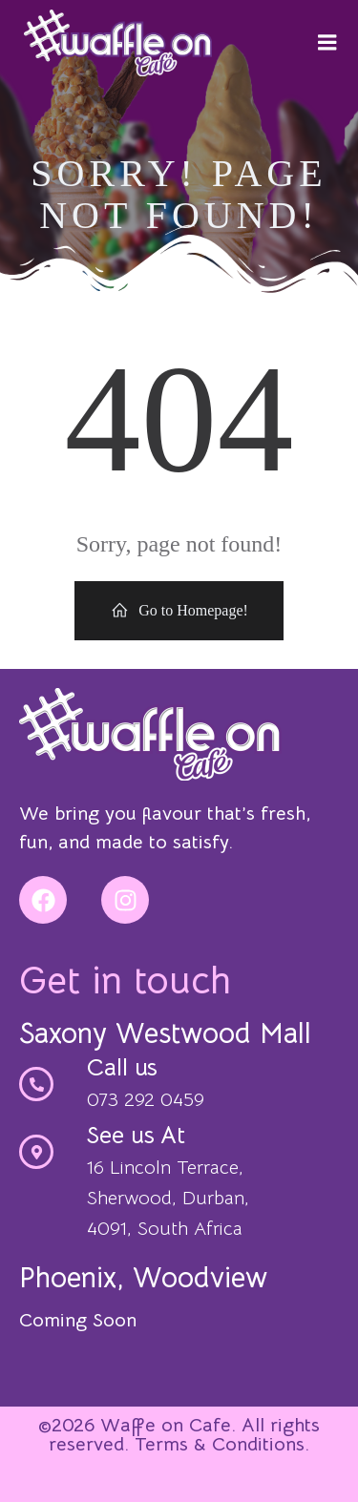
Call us (122, 1067)
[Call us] (36, 1084)
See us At (136, 1135)
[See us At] (36, 1152)
